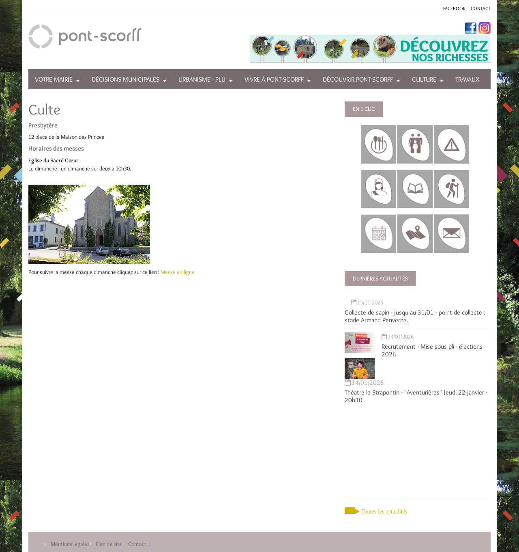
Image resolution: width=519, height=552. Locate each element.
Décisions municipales (125, 79)
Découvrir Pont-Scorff (358, 79)
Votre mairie (54, 79)
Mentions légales (70, 544)
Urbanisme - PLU (201, 79)
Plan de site (109, 544)
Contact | (139, 544)
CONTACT (481, 8)
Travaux (467, 79)
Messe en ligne (178, 272)
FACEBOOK (454, 8)
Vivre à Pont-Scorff (274, 79)
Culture (424, 79)
